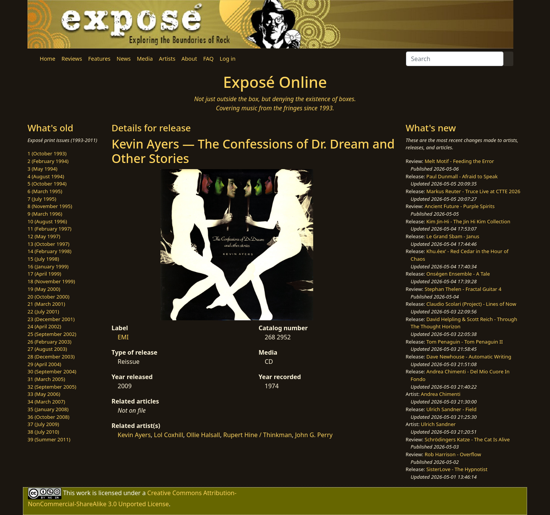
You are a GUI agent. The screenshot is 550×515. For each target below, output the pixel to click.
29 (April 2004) (44, 364)
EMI (123, 337)
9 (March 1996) (45, 213)
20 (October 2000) (49, 296)
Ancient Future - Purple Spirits (460, 206)
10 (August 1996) (47, 221)
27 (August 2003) (47, 348)
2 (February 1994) (48, 161)
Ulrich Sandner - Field (451, 409)
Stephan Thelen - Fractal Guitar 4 (463, 289)
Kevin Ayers (134, 435)
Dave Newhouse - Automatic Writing (468, 356)
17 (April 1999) (44, 273)
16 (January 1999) (48, 266)
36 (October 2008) (49, 416)
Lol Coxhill (168, 435)
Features (99, 58)
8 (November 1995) (50, 206)
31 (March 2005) (46, 379)
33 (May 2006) (44, 394)
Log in (227, 58)
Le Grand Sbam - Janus (452, 236)
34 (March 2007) (46, 401)
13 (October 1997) (49, 244)
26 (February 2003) (49, 341)
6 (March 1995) (45, 191)
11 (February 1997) (49, 228)
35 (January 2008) (48, 409)
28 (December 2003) (51, 356)
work (83, 493)
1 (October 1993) (47, 153)
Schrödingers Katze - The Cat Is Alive (467, 439)
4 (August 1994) (46, 176)
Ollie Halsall (203, 435)
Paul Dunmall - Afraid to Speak (462, 176)
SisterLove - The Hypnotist (456, 469)
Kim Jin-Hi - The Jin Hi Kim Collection (468, 221)
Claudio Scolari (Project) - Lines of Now (471, 303)
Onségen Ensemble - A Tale (458, 273)
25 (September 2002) (52, 334)
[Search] (454, 59)
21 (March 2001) (46, 303)
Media (145, 58)
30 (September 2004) (52, 371)
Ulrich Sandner (438, 424)
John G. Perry (313, 435)
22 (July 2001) (43, 311)
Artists (167, 58)
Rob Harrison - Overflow (453, 454)
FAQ (208, 58)
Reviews (71, 58)
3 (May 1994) (42, 168)
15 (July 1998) (43, 258)
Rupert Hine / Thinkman (257, 435)
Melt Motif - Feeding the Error (459, 161)
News (123, 58)
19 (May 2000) (44, 289)
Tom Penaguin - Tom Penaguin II (464, 341)
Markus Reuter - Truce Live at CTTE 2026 (473, 191)
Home (47, 58)
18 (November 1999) (51, 281)
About (189, 58)
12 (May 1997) (44, 236)
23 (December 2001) (51, 319)
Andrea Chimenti (441, 394)
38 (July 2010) (43, 431)
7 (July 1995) (42, 198)
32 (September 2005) (52, 386)
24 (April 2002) (44, 326)
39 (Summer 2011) (49, 439)
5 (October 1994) (47, 183)
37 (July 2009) (43, 424)
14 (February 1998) (49, 251)
